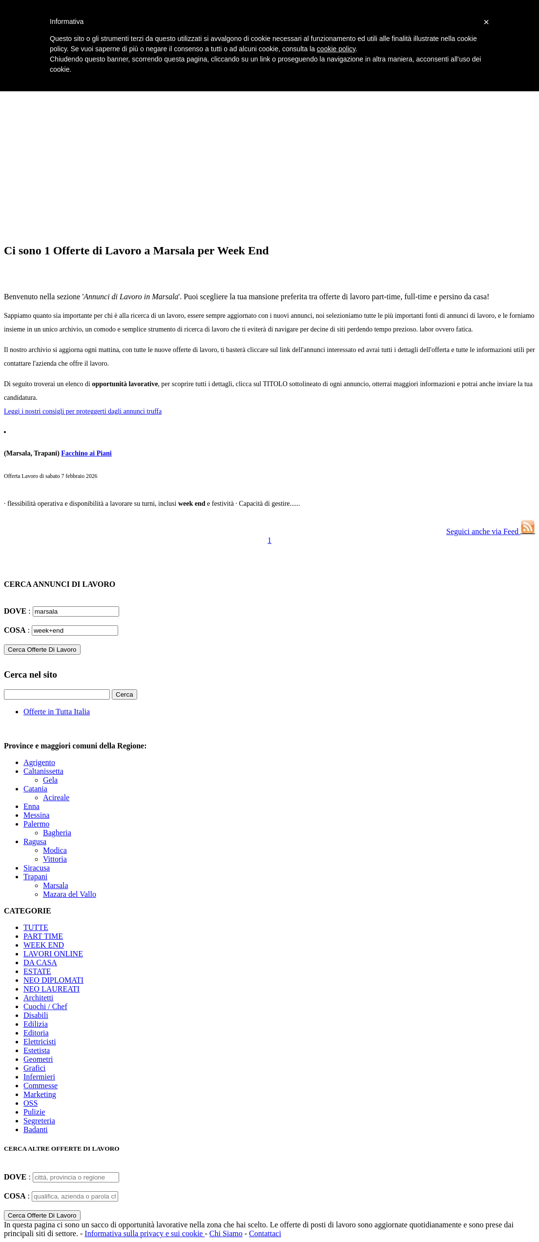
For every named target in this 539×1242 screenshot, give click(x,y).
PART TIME (43, 936)
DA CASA (40, 962)
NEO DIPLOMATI (53, 980)
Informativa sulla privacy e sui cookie (144, 1233)
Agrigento (39, 762)
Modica (55, 850)
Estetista (36, 1050)
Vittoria (55, 859)
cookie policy (336, 49)
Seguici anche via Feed (490, 531)
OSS (30, 1103)
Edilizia (35, 1024)
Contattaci (265, 1233)
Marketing (39, 1094)
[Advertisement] (269, 166)
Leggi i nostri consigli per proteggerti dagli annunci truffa (83, 411)
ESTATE (37, 971)
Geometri (38, 1059)
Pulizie (34, 1112)
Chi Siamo (226, 1233)
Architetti (38, 998)
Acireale (56, 797)
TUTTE (35, 927)
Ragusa (34, 841)
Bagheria (57, 832)
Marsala (55, 885)
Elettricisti (39, 1041)
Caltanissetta (43, 771)
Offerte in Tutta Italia (56, 711)
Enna (31, 806)
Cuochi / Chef (45, 1006)
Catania (35, 789)
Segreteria (39, 1121)
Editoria (36, 1033)
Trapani (35, 876)
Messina (36, 815)
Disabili (35, 1015)
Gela (50, 780)
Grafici (34, 1068)
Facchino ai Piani (86, 453)
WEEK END (43, 945)
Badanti (35, 1129)
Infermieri (39, 1077)
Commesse (40, 1085)
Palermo (36, 824)
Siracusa (36, 868)
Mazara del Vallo (69, 894)
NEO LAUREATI (51, 989)
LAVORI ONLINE (53, 954)
